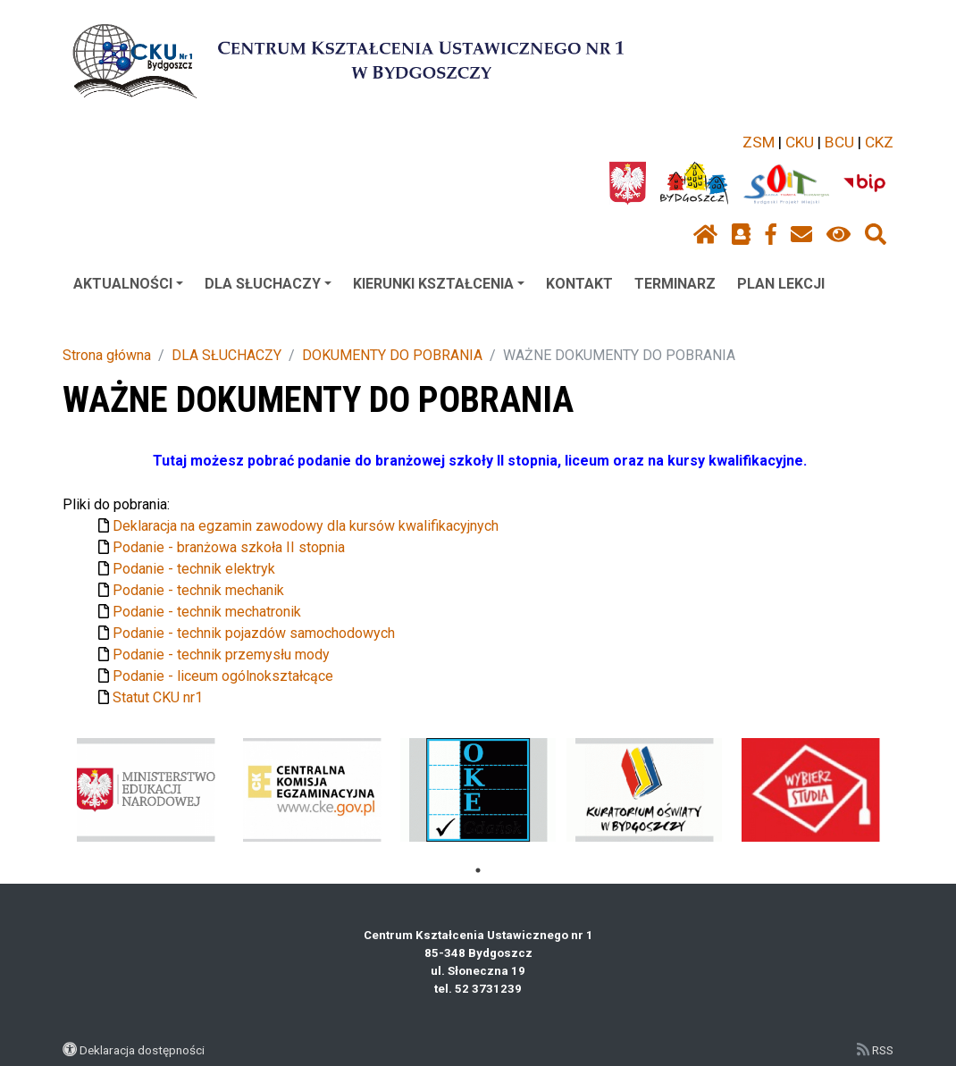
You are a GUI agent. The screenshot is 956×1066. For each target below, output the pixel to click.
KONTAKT (579, 283)
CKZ (879, 142)
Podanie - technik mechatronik (207, 611)
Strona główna (107, 355)
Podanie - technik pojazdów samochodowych (254, 633)
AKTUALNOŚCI (128, 283)
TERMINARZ (675, 283)
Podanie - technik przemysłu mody (221, 654)
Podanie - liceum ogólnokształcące (223, 675)
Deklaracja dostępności (142, 1050)
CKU (799, 142)
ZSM (758, 142)
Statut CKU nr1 (158, 697)
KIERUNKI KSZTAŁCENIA (438, 283)
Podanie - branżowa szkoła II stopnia (229, 547)
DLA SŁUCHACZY (268, 283)
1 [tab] (478, 870)
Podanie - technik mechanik (198, 590)
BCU (839, 142)
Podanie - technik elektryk (194, 568)
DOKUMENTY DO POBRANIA (392, 355)
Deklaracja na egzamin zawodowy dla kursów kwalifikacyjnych (306, 525)
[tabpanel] (146, 790)
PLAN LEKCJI (781, 283)
